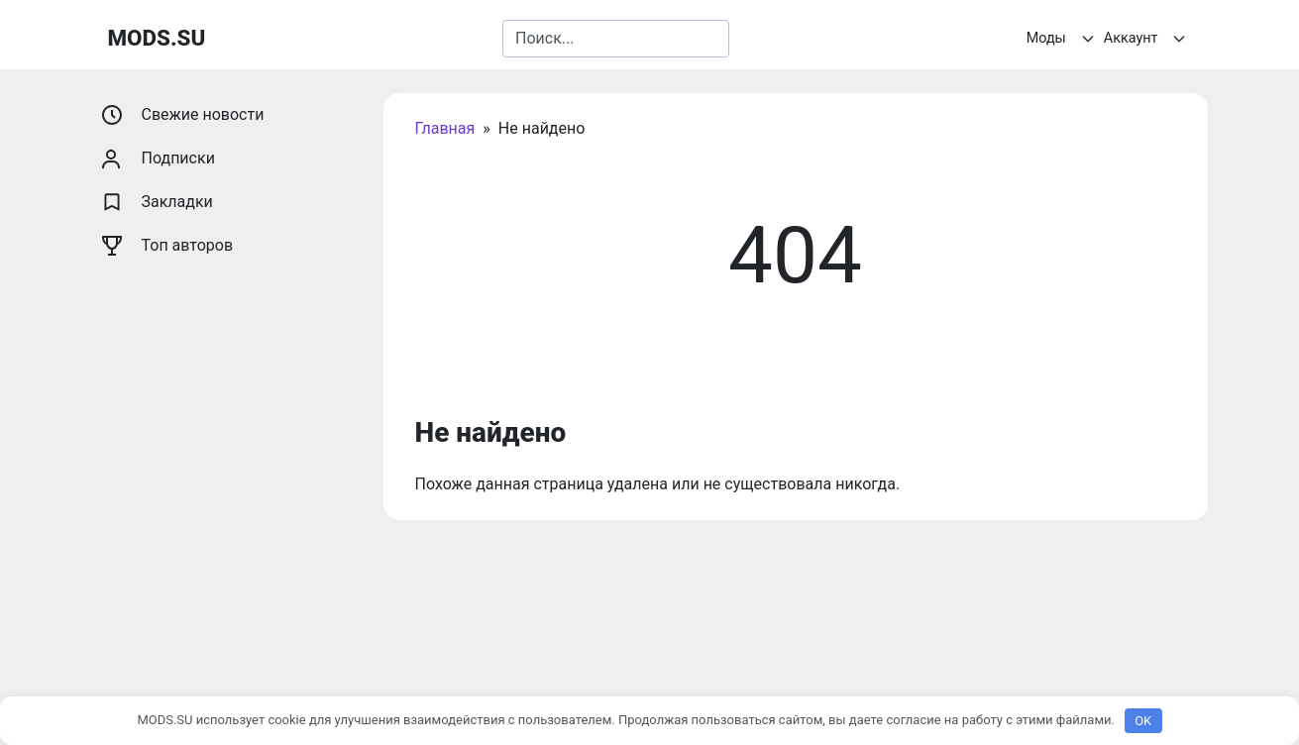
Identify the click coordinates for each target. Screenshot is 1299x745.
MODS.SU (157, 38)
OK (1143, 720)
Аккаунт (1148, 39)
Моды (1063, 39)
